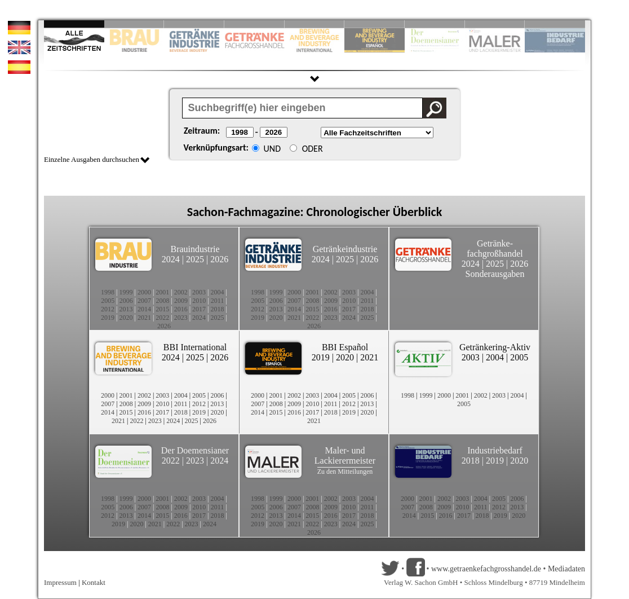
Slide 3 (194, 24)
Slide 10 (555, 24)
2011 (217, 301)
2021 (144, 317)
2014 (144, 309)
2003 (199, 292)
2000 (144, 292)
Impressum (60, 582)
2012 (107, 309)
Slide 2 (134, 24)
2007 (144, 301)
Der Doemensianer (195, 450)
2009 (181, 301)
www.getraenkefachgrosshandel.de (486, 569)
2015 (162, 309)
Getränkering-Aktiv (494, 347)
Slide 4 (254, 24)
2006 (126, 301)
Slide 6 (374, 24)
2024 (171, 259)
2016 (181, 309)
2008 (163, 301)
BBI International (195, 347)
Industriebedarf (494, 450)
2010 (199, 301)
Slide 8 (435, 24)
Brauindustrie (194, 249)
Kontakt (93, 582)
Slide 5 (315, 24)
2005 (107, 301)
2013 (125, 309)
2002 (181, 292)
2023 (181, 317)
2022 (162, 317)
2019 (107, 317)
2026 (219, 259)
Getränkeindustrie (345, 249)
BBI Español (345, 347)
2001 (162, 292)
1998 (107, 292)
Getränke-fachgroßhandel (495, 248)
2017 (199, 309)
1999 (125, 292)
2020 (125, 317)
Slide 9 (495, 24)
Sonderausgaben (495, 274)
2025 (195, 259)
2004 (217, 292)
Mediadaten (566, 569)
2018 (217, 309)
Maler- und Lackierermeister (344, 455)
